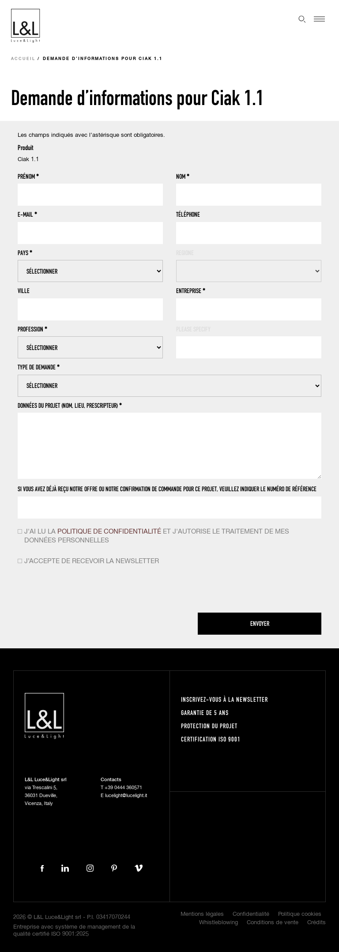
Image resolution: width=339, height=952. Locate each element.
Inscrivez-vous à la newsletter (224, 699)
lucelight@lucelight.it (126, 795)
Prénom (28, 177)
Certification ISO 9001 (211, 739)
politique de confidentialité (109, 531)
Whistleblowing (218, 923)
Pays (25, 253)
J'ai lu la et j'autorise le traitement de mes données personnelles (156, 536)
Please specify (193, 329)
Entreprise (190, 291)
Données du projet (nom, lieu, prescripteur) (70, 406)
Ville (24, 290)
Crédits (316, 923)
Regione (185, 252)
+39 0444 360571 (123, 787)
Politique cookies (299, 914)
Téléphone (188, 214)
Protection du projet (209, 725)
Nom (182, 177)
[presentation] (85, 591)
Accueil (23, 59)
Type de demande (39, 367)
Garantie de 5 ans (205, 712)
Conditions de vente (272, 923)
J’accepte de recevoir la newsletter (91, 561)
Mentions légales (202, 914)
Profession (32, 329)
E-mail (27, 214)
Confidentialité (251, 914)
